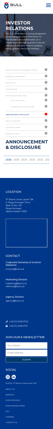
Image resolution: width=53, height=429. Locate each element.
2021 (47, 159)
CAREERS (10, 417)
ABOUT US (10, 389)
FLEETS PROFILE (13, 400)
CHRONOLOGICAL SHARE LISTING (22, 107)
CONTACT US (11, 422)
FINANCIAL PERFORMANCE (15, 76)
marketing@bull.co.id (16, 283)
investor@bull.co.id (15, 269)
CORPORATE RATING (13, 127)
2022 (40, 159)
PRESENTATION (11, 89)
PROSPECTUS (11, 83)
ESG (7, 411)
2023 (32, 159)
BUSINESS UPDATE (12, 134)
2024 (24, 159)
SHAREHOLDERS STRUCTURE (16, 96)
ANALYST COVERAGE (13, 121)
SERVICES (10, 395)
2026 (8, 159)
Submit (26, 359)
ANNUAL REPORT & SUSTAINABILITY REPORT (22, 70)
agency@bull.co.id (14, 301)
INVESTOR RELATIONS (15, 406)
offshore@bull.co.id (15, 286)
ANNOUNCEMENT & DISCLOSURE (17, 115)
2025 (16, 159)
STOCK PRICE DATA (17, 100)
